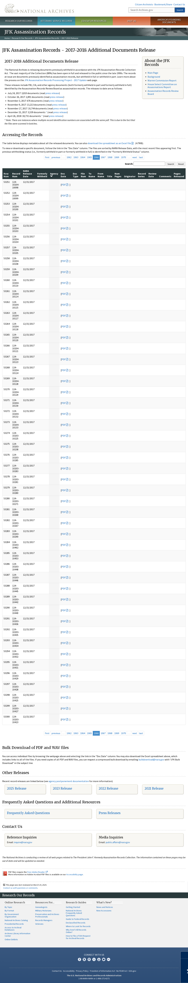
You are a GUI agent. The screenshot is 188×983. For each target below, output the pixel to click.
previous (55, 157)
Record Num (16, 175)
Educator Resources (94, 20)
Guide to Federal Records (77, 919)
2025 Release (16, 788)
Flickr (108, 959)
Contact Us (179, 4)
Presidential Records (14, 924)
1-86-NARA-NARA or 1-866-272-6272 (94, 978)
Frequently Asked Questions (28, 813)
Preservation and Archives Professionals (47, 915)
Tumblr (94, 959)
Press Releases (109, 813)
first (47, 157)
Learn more (161, 977)
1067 (103, 157)
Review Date (152, 175)
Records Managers (43, 920)
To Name (92, 175)
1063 (75, 157)
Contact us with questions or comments (20, 888)
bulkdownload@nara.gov (151, 759)
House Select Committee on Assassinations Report (162, 86)
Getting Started (73, 907)
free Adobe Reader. (37, 872)
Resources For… (44, 902)
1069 (116, 157)
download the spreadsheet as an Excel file (109, 143)
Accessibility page (74, 874)
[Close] (184, 955)
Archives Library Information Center (17, 934)
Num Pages (118, 175)
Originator (129, 176)
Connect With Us (94, 954)
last (141, 157)
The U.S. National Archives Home (39, 8)
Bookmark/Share (163, 4)
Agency (54, 175)
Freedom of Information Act (102, 971)
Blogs (104, 959)
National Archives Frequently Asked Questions (74, 913)
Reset (181, 164)
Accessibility (69, 971)
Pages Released (179, 175)
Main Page (153, 72)
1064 (82, 157)
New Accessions (103, 910)
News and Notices (104, 907)
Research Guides (76, 902)
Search (180, 10)
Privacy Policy (82, 971)
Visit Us (131, 20)
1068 (109, 157)
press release (52, 93)
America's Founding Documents (169, 21)
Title (109, 176)
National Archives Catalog (16, 920)
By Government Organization (12, 915)
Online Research (15, 902)
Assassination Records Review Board (163, 92)
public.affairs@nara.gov (118, 842)
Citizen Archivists (144, 4)
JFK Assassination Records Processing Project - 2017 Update (55, 80)
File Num (83, 175)
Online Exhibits (11, 939)
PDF (63, 184)
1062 (69, 157)
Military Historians (43, 910)
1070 (123, 157)
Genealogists (41, 907)
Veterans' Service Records (56, 20)
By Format (9, 910)
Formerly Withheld (42, 175)
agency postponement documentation (69, 781)
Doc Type (75, 175)
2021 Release (154, 788)
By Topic (8, 907)
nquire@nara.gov (23, 842)
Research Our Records (18, 20)
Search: (129, 163)
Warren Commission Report (162, 80)
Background (154, 76)
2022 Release (108, 788)
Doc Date (63, 175)
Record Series (142, 175)
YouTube (99, 959)
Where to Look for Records (78, 926)
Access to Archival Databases (13, 928)
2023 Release (62, 788)
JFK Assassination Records (47, 38)
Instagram (89, 959)
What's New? (104, 902)
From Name (101, 175)
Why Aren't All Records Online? (76, 931)
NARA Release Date (27, 173)
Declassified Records (75, 922)
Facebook (79, 959)
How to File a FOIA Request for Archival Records (78, 937)
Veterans (39, 924)
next (134, 157)
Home (7, 38)
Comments (165, 176)
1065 (89, 157)
